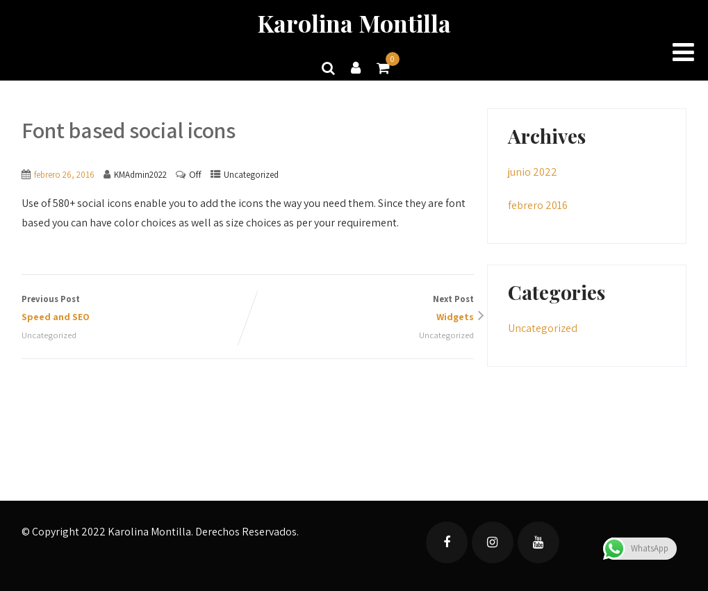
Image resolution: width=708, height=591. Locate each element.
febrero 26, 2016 (64, 175)
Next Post (360, 309)
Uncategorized (251, 175)
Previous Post (135, 309)
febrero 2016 (538, 205)
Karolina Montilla (354, 23)
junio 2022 (532, 172)
